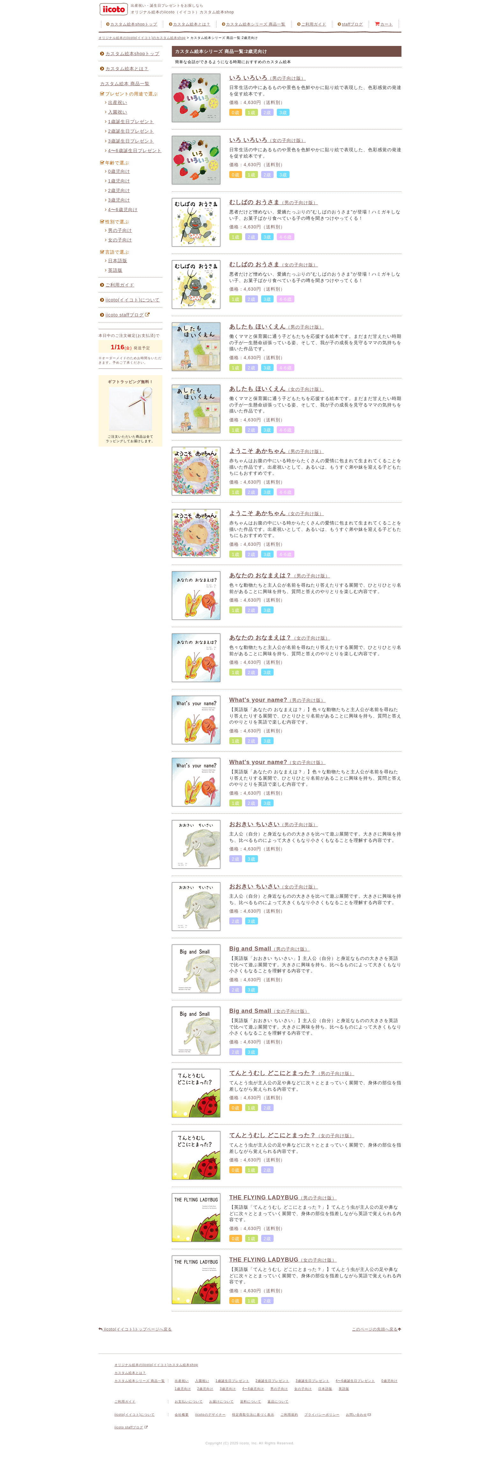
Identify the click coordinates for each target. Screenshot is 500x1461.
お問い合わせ (358, 1414)
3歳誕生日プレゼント (129, 141)
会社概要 (182, 1414)
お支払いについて (189, 1401)
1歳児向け (117, 180)
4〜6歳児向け (121, 209)
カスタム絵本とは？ (189, 24)
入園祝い (116, 112)
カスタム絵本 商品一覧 (125, 83)
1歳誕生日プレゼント (129, 121)
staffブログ (350, 24)
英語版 (113, 270)
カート (384, 23)
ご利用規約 (289, 1414)
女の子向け (118, 239)
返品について (278, 1401)
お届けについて (221, 1401)
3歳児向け (117, 200)
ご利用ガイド (311, 24)
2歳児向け (117, 190)
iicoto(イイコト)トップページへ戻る (135, 1329)
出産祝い (116, 102)
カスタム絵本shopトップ (131, 24)
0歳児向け (117, 171)
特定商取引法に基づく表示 (253, 1414)
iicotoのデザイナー (210, 1414)
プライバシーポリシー (322, 1414)
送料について (250, 1401)
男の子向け (118, 230)
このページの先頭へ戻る (376, 1329)
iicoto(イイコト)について (130, 299)
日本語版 (116, 260)
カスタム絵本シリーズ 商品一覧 (253, 24)
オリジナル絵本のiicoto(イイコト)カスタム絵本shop (156, 1365)
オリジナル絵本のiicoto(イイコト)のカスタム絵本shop (142, 38)
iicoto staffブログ (125, 314)
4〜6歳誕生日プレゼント (133, 150)
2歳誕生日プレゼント (129, 131)
